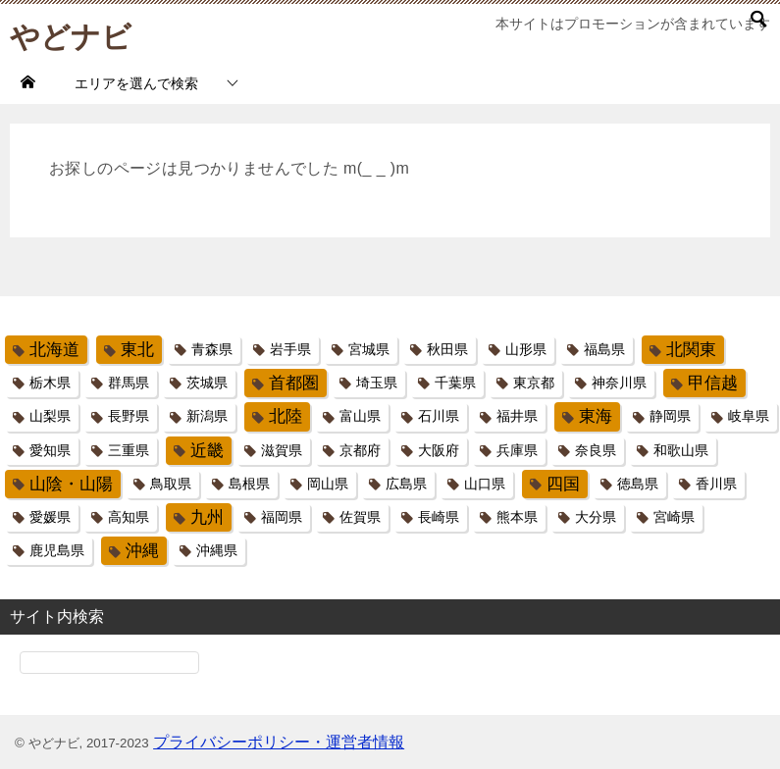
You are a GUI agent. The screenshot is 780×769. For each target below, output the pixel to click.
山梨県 (50, 416)
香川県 (716, 483)
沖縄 (142, 550)
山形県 (525, 349)
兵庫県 (517, 450)
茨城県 (207, 382)
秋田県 (447, 349)
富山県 (360, 416)
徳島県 (637, 483)
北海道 (54, 349)
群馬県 (128, 382)
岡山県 (327, 483)
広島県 (406, 483)
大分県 (595, 517)
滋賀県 (281, 450)
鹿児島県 (56, 550)
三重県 (128, 450)
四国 (563, 484)
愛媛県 (50, 517)
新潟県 (207, 416)
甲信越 (713, 383)
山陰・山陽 (71, 484)
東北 (137, 349)
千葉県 (455, 382)
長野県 (128, 416)
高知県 (128, 517)
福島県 (604, 349)
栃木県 (50, 382)
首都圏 (294, 383)
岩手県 (290, 349)
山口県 (484, 483)
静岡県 (670, 416)
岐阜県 (748, 416)
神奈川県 (619, 382)
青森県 (212, 349)
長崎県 (438, 517)
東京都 (533, 382)
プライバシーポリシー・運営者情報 (278, 742)
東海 (595, 416)
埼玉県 (376, 382)
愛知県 (50, 450)
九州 (207, 517)
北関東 (691, 349)
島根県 (249, 483)
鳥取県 (170, 483)
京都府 (360, 450)
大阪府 (438, 450)
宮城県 (369, 349)
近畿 (207, 450)
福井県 (517, 416)
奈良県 (595, 450)
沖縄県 (216, 550)
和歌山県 (680, 450)
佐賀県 (360, 517)
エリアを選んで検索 (136, 83)
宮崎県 (674, 517)
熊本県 (517, 517)
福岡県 (281, 517)
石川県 (438, 416)
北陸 (285, 416)
